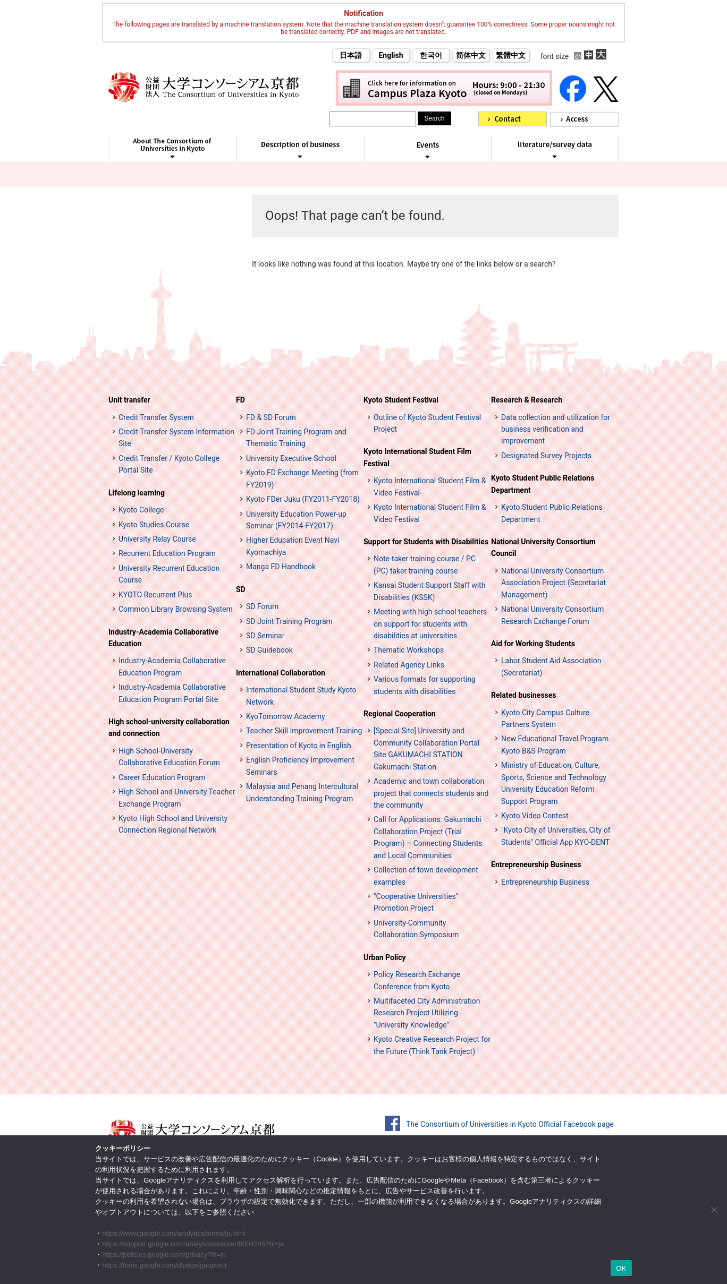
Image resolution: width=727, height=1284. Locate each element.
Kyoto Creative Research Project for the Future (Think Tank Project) (432, 1045)
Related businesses (523, 695)
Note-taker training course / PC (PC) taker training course (425, 564)
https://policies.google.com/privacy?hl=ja (164, 1255)
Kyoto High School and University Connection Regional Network (173, 824)
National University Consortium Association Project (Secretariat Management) (553, 583)
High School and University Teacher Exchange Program (177, 797)
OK (621, 1268)
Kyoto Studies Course (154, 524)
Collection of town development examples (426, 876)
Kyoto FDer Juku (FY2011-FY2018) (303, 499)
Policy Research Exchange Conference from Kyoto (417, 980)
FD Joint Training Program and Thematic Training (296, 437)
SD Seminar (265, 635)
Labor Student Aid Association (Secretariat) (551, 666)
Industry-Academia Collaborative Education (163, 638)
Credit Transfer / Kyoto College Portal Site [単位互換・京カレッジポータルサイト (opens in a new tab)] (169, 464)
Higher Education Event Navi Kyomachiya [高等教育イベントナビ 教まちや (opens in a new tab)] (293, 546)
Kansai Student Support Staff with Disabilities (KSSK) (429, 591)
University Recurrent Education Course (169, 574)
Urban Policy (385, 957)
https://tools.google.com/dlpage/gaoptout (164, 1265)
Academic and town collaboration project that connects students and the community (431, 793)
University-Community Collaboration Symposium (416, 929)
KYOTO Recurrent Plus (155, 594)
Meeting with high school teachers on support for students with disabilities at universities (430, 623)
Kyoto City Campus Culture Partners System (545, 718)
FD (240, 400)
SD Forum (262, 606)
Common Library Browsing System (176, 609)
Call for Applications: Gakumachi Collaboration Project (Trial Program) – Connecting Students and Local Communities (428, 837)
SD (241, 589)
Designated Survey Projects (546, 455)
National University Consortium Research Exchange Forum (552, 615)
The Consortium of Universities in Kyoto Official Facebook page (510, 1124)
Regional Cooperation (400, 713)
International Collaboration (280, 673)
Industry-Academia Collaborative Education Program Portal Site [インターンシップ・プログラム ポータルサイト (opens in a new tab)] (172, 693)
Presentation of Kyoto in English (298, 745)
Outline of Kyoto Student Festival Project (427, 423)
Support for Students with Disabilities (426, 541)
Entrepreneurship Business (536, 864)
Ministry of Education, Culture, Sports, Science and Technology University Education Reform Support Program (553, 783)
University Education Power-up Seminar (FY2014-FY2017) (296, 520)
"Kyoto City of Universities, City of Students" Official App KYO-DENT (556, 836)
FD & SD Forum (271, 417)
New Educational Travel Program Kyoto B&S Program (554, 744)
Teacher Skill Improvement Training (304, 730)
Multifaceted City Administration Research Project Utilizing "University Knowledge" (427, 1013)
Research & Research (526, 400)
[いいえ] (713, 1209)
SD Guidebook (269, 650)
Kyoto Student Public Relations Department (542, 484)
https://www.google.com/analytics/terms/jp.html (174, 1233)
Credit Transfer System (156, 417)
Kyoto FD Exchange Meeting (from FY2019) (302, 478)
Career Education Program (162, 777)
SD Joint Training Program (289, 621)
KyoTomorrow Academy (285, 716)
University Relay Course (157, 539)
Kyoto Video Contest (535, 815)
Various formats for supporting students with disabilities (425, 685)
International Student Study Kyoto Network (301, 696)
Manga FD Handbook (281, 566)
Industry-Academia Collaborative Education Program (172, 666)
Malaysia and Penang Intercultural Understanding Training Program (302, 792)
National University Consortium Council (543, 547)
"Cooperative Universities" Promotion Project (416, 902)
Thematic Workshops (409, 650)
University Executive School (291, 458)
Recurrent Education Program (167, 553)
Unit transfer (129, 400)
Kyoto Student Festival (401, 400)
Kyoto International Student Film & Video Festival (430, 513)
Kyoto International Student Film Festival (417, 457)
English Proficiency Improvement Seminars (300, 766)
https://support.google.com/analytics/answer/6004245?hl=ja (193, 1244)
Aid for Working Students (533, 643)
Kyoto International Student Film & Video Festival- (430, 486)
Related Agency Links (409, 665)
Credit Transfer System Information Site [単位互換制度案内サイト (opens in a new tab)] (176, 437)
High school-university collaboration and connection (169, 727)
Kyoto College (141, 510)
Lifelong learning (136, 493)
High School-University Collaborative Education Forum (169, 757)
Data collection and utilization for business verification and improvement (555, 429)
